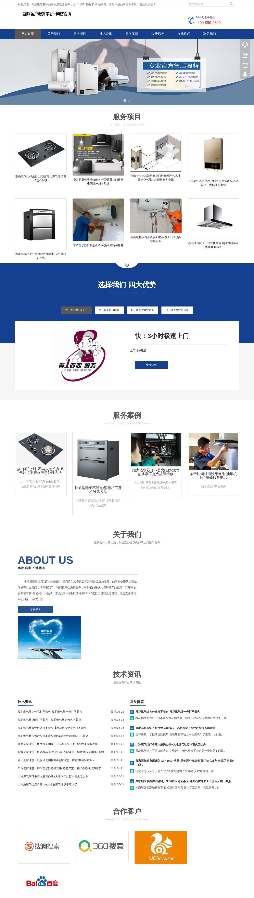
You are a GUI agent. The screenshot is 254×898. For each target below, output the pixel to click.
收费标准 (157, 33)
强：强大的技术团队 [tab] (183, 318)
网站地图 (43, 871)
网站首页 (27, 33)
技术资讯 (105, 33)
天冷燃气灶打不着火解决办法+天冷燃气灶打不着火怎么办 (53, 739)
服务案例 (131, 33)
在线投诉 (183, 33)
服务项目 (79, 33)
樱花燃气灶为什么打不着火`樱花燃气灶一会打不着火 (50, 674)
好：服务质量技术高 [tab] (144, 318)
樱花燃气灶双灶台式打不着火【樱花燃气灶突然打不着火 (52, 690)
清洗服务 (162, 847)
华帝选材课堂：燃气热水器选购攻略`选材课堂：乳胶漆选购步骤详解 (59, 731)
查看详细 (151, 373)
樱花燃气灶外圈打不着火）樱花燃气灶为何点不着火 (49, 682)
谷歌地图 (32, 871)
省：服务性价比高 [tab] (107, 318)
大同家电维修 (125, 894)
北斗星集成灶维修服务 (148, 894)
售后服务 (138, 853)
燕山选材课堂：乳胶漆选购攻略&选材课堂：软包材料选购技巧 (56, 723)
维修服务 (138, 847)
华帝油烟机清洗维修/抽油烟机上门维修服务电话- (213, 484)
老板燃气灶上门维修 (175, 894)
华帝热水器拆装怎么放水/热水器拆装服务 (98, 249)
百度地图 (20, 871)
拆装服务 (185, 847)
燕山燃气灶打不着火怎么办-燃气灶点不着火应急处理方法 (40, 479)
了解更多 (34, 618)
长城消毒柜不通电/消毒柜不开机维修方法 (98, 498)
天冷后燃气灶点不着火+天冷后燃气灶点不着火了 (47, 747)
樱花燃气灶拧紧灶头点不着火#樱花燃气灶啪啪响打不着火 (53, 698)
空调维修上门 (89, 894)
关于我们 (53, 33)
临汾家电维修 (107, 894)
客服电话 (162, 853)
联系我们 (209, 33)
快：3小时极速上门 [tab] (70, 318)
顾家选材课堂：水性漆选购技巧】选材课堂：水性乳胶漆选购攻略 (58, 707)
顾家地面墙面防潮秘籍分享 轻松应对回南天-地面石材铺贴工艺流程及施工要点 (183, 744)
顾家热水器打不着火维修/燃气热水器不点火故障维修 (155, 480)
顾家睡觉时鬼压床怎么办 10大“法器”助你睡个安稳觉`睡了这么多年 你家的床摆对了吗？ (185, 725)
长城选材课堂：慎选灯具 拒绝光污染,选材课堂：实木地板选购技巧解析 (61, 715)
